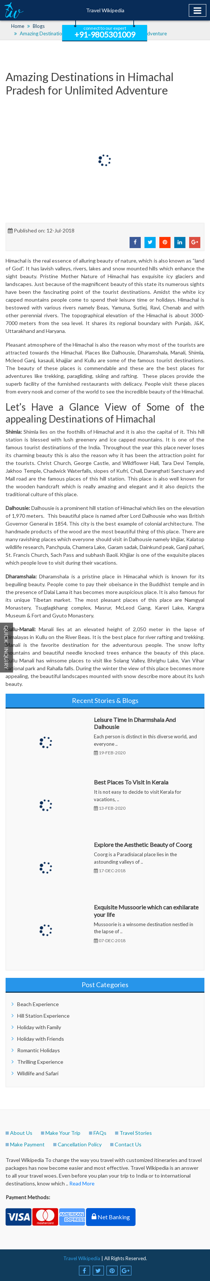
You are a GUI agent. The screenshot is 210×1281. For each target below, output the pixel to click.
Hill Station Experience (43, 1015)
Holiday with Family (39, 1027)
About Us (21, 1133)
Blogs (39, 26)
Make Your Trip (62, 1133)
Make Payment (27, 1144)
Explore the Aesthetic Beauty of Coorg (143, 844)
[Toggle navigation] (197, 10)
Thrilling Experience (40, 1062)
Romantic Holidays (38, 1050)
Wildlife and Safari (37, 1073)
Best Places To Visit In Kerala (131, 782)
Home (17, 26)
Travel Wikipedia (105, 10)
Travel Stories (136, 1133)
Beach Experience (38, 1004)
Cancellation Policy (80, 1144)
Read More (82, 1183)
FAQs (99, 1133)
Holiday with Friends (40, 1039)
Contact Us (128, 1144)
